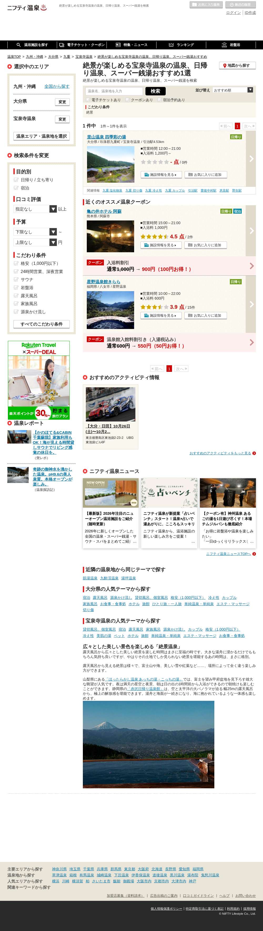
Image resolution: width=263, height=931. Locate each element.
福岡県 (198, 869)
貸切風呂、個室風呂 (151, 597)
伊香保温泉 (141, 875)
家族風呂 (90, 604)
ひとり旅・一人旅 (167, 604)
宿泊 (86, 597)
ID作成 (250, 13)
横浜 (55, 881)
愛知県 (184, 869)
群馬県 (116, 869)
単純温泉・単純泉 (199, 604)
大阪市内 (144, 881)
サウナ (27, 279)
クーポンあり (142, 100)
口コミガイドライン (198, 896)
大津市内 (178, 881)
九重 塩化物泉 (112, 190)
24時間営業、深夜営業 (42, 271)
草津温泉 (59, 875)
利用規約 (233, 909)
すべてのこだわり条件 (42, 324)
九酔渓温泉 (109, 578)
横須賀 (77, 881)
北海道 (157, 869)
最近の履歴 (240, 5)
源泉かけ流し (121, 597)
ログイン (233, 13)
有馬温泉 (86, 875)
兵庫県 (102, 869)
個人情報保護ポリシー (166, 909)
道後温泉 (160, 875)
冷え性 (213, 597)
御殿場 (128, 881)
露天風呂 (100, 597)
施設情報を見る (162, 175)
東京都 (129, 869)
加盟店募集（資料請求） (125, 896)
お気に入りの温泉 (206, 5)
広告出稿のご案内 (164, 896)
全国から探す (57, 86)
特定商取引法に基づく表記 (205, 909)
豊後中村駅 (208, 190)
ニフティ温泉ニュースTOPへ (228, 554)
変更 (62, 102)
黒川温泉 (177, 875)
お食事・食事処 (113, 604)
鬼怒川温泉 (210, 875)
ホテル (134, 604)
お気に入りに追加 (207, 175)
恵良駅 (224, 190)
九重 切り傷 (133, 190)
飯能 (116, 881)
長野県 (170, 869)
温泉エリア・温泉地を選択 (41, 136)
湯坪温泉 (128, 578)
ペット (119, 636)
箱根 (73, 875)
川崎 (65, 881)
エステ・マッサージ (233, 604)
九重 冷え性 (153, 190)
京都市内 (161, 881)
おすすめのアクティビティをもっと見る (220, 453)
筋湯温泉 (90, 578)
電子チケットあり (106, 100)
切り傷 (88, 610)
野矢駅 (237, 190)
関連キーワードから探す (29, 887)
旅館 (146, 604)
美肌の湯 (104, 636)
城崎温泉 (104, 875)
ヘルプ (224, 896)
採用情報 (249, 909)
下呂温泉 (121, 875)
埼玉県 (74, 869)
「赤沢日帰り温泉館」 (145, 689)
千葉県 (88, 869)
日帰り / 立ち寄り (37, 180)
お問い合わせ (245, 896)
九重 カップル (175, 190)
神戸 (192, 881)
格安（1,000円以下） (188, 597)
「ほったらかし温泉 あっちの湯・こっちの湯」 (144, 679)
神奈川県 (59, 869)
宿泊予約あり (174, 100)
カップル (229, 597)
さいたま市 (101, 881)
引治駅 (193, 190)
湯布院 (192, 875)
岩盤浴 (27, 287)
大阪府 (143, 869)
